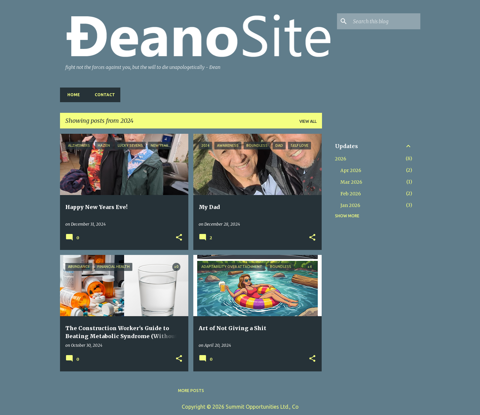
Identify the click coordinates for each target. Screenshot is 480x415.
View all (308, 121)
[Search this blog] (385, 21)
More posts (191, 390)
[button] (179, 237)
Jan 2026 (350, 205)
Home (71, 95)
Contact (103, 95)
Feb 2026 (350, 194)
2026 (340, 159)
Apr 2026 (350, 170)
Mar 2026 (351, 182)
